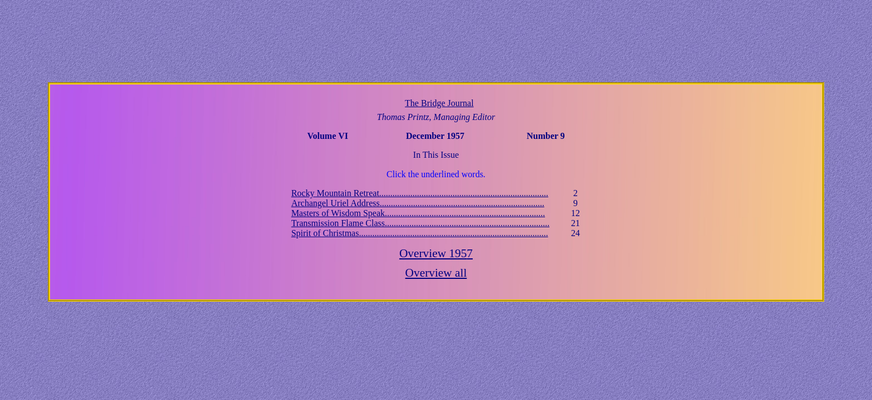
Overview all (436, 272)
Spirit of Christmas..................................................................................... (419, 233)
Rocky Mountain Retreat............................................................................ (419, 193)
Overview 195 (436, 253)
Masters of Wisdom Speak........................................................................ (418, 213)
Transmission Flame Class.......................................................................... (420, 223)
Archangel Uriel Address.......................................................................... (417, 203)
